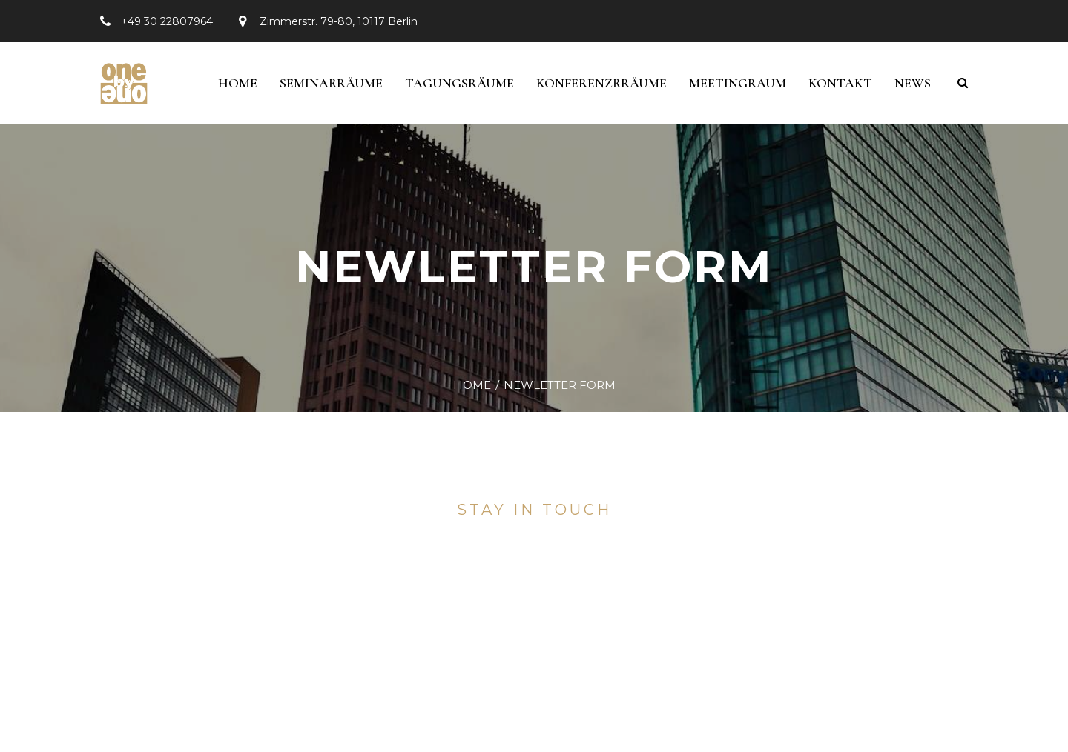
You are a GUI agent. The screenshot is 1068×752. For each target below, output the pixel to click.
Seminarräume (331, 83)
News (912, 83)
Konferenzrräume (601, 83)
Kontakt (840, 83)
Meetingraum (737, 83)
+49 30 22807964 (167, 21)
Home (237, 83)
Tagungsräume (459, 83)
